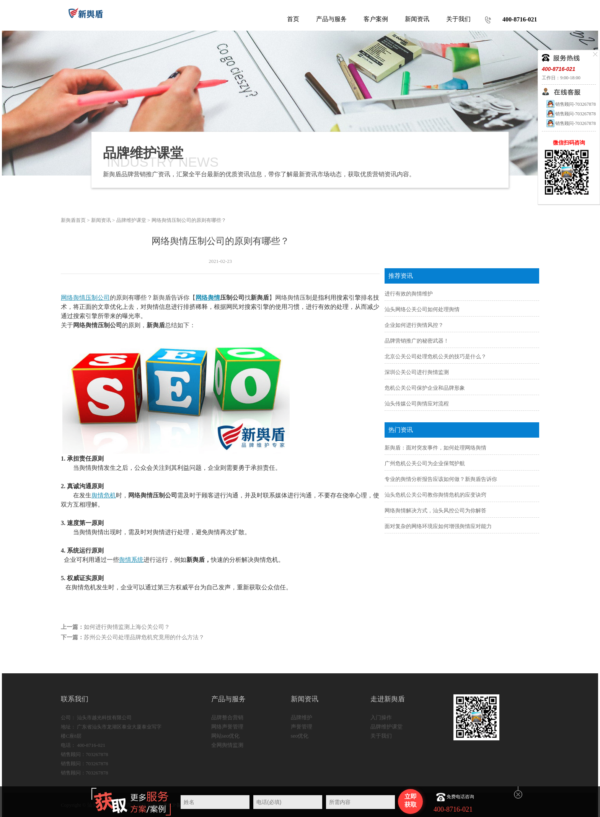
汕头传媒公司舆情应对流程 (417, 404)
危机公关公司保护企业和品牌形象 (425, 388)
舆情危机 (103, 495)
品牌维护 (301, 717)
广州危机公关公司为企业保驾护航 (425, 463)
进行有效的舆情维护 (409, 294)
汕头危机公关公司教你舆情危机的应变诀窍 (435, 495)
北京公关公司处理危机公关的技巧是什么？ (435, 356)
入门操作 (381, 717)
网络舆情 (208, 297)
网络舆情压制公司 (85, 297)
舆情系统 (131, 559)
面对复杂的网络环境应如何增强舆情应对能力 (438, 526)
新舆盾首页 (73, 220)
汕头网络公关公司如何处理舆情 (422, 309)
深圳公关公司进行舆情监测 (417, 372)
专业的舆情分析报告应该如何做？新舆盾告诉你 (441, 479)
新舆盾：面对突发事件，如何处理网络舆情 (435, 448)
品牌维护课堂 (131, 220)
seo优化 (300, 736)
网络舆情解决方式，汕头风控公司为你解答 (435, 510)
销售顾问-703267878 (571, 104)
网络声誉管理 (227, 727)
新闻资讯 (101, 220)
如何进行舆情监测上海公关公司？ (127, 627)
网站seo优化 (225, 736)
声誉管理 (301, 727)
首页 (293, 19)
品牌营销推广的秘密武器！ (417, 341)
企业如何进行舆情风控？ (414, 325)
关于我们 (381, 736)
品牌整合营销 (227, 717)
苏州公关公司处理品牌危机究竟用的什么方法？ (144, 637)
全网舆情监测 (227, 745)
